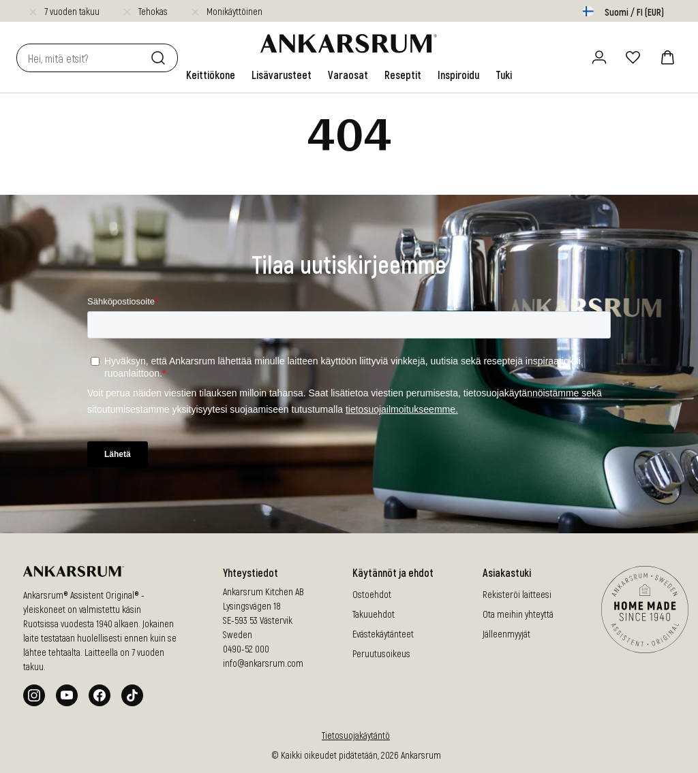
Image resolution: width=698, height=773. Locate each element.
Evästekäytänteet (383, 634)
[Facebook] (99, 695)
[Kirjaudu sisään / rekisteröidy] (599, 57)
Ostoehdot (371, 594)
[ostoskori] (667, 57)
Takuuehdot (373, 614)
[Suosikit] (633, 57)
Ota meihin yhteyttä (518, 614)
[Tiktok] (132, 695)
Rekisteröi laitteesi (517, 594)
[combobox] (81, 58)
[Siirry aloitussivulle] (348, 43)
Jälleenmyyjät (506, 634)
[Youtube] (67, 695)
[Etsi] (161, 58)
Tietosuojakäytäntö (356, 735)
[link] (210, 75)
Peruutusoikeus (381, 653)
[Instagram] (34, 695)
